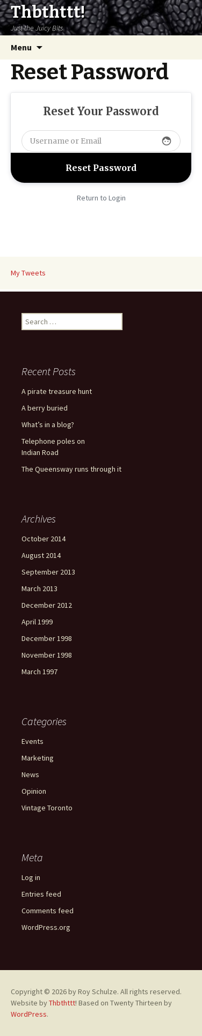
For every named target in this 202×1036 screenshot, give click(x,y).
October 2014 (43, 538)
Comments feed (47, 910)
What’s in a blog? (47, 424)
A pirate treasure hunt (56, 391)
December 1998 (46, 638)
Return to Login (101, 198)
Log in (30, 877)
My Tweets (28, 273)
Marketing (37, 758)
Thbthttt (62, 1003)
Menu (21, 47)
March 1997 (39, 671)
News (30, 774)
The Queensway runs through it (71, 469)
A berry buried (44, 408)
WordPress (29, 1014)
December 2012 (46, 605)
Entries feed (41, 894)
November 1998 (46, 655)
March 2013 (39, 588)
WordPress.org (45, 927)
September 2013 (48, 572)
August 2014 (41, 555)
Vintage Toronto (47, 808)
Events (32, 741)
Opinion (33, 791)
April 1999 (37, 622)
